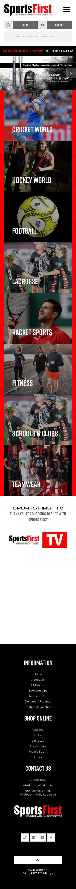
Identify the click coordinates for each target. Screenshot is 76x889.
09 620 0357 (38, 780)
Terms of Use (38, 696)
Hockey (38, 735)
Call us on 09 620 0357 (59, 51)
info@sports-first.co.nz (38, 785)
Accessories (38, 746)
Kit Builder (38, 685)
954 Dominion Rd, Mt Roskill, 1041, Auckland (38, 792)
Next (71, 73)
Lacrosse (38, 740)
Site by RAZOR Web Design (38, 873)
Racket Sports (38, 751)
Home (38, 674)
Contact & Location (38, 707)
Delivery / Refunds (38, 701)
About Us (38, 679)
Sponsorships (38, 690)
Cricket (38, 729)
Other (38, 757)
